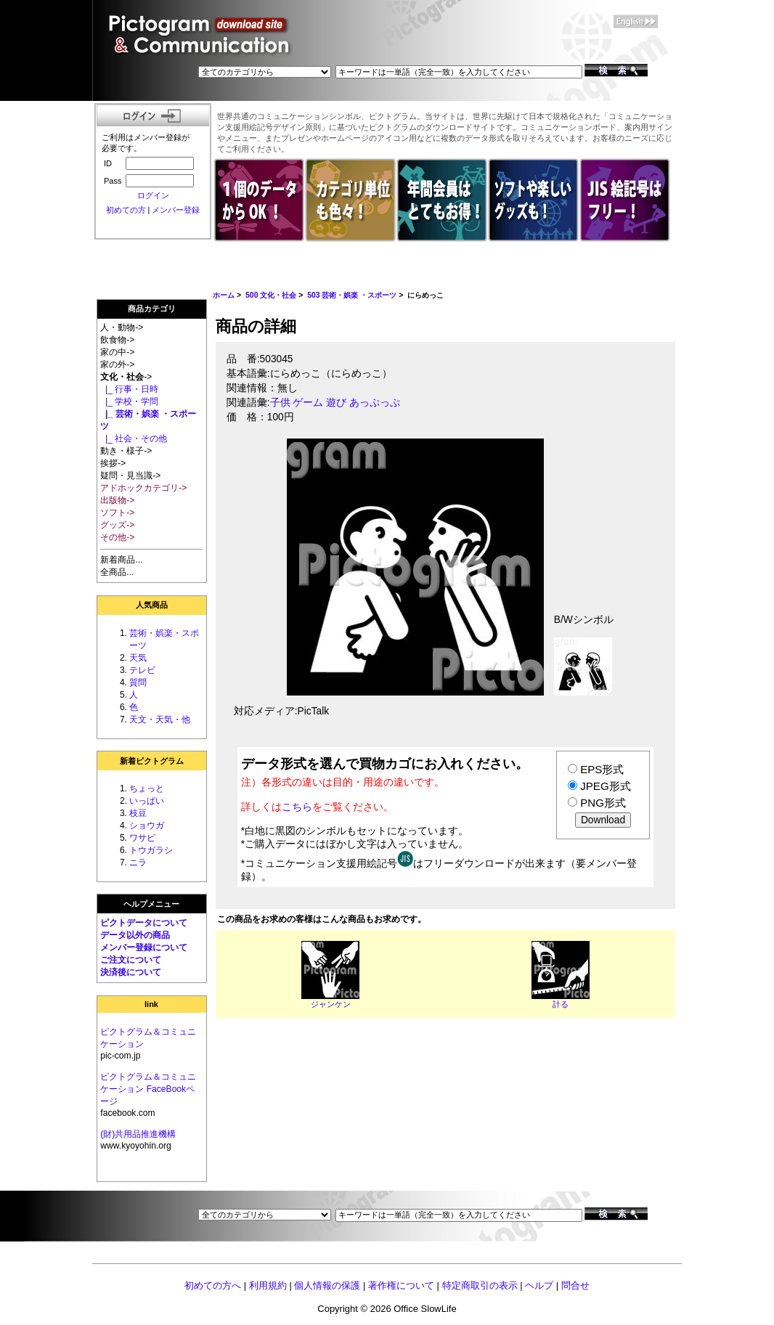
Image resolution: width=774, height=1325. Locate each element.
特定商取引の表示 (480, 1285)
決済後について (130, 972)
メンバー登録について (143, 947)
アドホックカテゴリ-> (143, 488)
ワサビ (142, 838)
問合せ (575, 1285)
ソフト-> (117, 512)
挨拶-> (113, 463)
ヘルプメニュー (151, 904)
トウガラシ (151, 850)
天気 (138, 658)
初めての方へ (212, 1285)
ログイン (153, 195)
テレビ (142, 670)
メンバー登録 (176, 209)
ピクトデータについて (143, 923)
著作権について (401, 1285)
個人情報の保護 (327, 1285)
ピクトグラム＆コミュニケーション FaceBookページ (148, 1089)
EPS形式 (602, 769)
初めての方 (126, 209)
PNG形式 (603, 802)
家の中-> (117, 352)
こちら (297, 806)
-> (126, 377)
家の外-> (117, 364)
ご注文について (130, 960)
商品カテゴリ (152, 308)
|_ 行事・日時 (129, 389)
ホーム (224, 295)
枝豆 (138, 813)
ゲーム (308, 402)
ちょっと (146, 788)
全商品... (117, 572)
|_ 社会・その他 (133, 438)
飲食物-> (117, 340)
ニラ (138, 862)
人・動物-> (121, 327)
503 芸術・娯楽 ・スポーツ (351, 295)
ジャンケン (331, 1004)
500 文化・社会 (270, 295)
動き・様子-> (126, 451)
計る (561, 1004)
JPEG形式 (605, 786)
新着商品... (121, 560)
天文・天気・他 (159, 719)
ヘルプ (539, 1285)
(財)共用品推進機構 (138, 1134)
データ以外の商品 (135, 935)
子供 (280, 402)
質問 (138, 682)
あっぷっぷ (374, 402)
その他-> (117, 537)
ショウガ (146, 825)
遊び (336, 402)
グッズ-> (117, 525)
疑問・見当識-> (130, 475)
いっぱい (146, 801)
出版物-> (117, 500)
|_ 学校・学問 (129, 401)
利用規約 (268, 1285)
